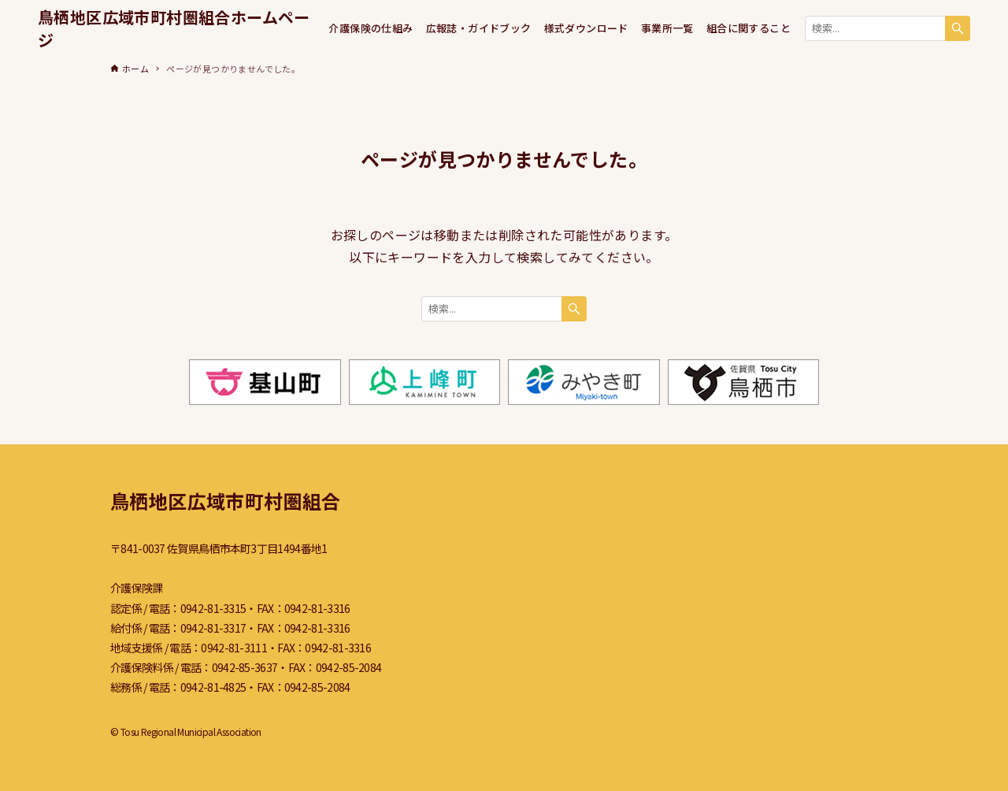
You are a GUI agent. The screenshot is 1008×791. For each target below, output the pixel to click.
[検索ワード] (887, 28)
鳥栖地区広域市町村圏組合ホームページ (174, 28)
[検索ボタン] (957, 28)
